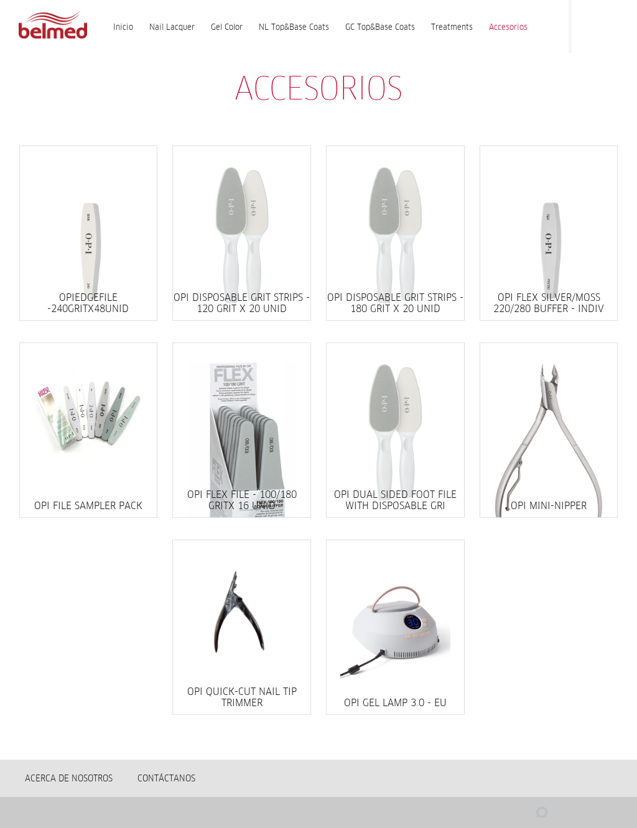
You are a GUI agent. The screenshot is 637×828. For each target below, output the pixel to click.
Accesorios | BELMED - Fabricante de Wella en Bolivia (52, 26)
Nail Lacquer (172, 26)
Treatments (452, 26)
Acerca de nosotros (69, 778)
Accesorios (508, 26)
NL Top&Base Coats (294, 26)
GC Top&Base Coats (380, 26)
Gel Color (227, 26)
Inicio (123, 26)
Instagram (612, 23)
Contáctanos (166, 778)
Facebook (587, 23)
